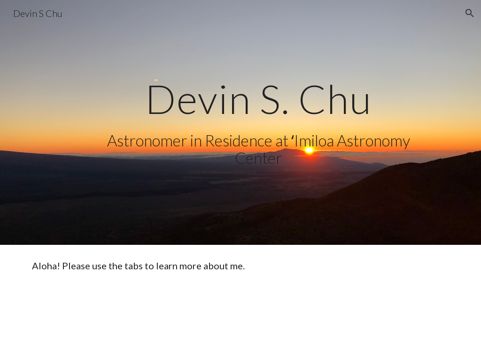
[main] (259, 98)
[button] (469, 13)
